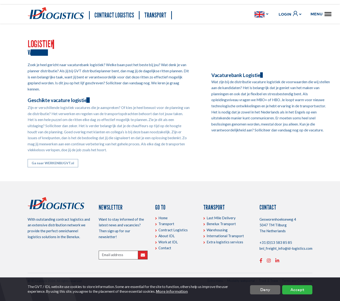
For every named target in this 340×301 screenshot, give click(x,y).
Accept (297, 289)
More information (172, 291)
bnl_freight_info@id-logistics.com (285, 248)
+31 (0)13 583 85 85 (275, 242)
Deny (265, 289)
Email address (112, 255)
